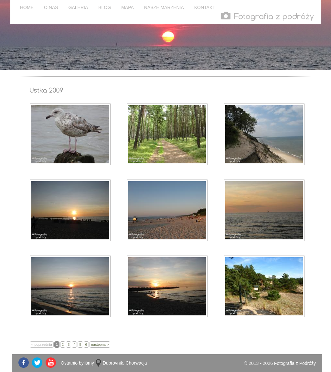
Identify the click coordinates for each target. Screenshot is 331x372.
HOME (27, 7)
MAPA (127, 7)
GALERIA (78, 7)
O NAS (51, 7)
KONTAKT (204, 7)
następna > (100, 344)
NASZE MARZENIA (164, 7)
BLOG (104, 7)
